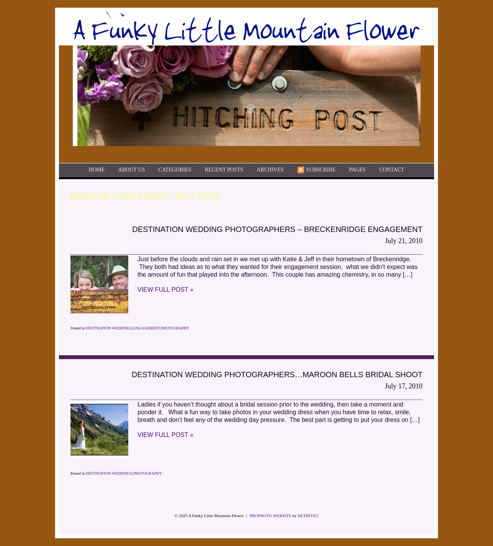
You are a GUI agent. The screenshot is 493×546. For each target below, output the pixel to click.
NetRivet (308, 515)
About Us (131, 170)
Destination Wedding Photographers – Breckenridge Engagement (277, 229)
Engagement (146, 328)
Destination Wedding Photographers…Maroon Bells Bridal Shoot (277, 374)
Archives (270, 170)
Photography (175, 328)
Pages (357, 170)
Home (97, 170)
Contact (391, 170)
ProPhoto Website (270, 515)
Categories (174, 170)
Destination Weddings (109, 328)
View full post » (165, 289)
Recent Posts (224, 170)
